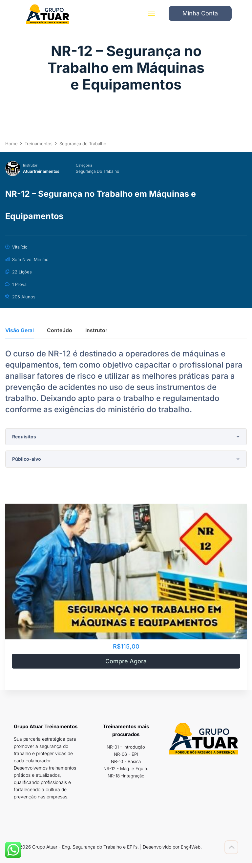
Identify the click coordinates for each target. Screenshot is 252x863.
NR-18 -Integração (126, 775)
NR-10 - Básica (126, 761)
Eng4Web (191, 847)
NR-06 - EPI (126, 754)
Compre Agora (126, 661)
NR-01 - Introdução (126, 747)
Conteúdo (59, 330)
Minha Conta (200, 14)
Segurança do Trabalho (101, 171)
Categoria (86, 165)
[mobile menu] (150, 14)
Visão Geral (19, 330)
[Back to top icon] (231, 847)
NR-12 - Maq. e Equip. (125, 768)
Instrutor (30, 165)
